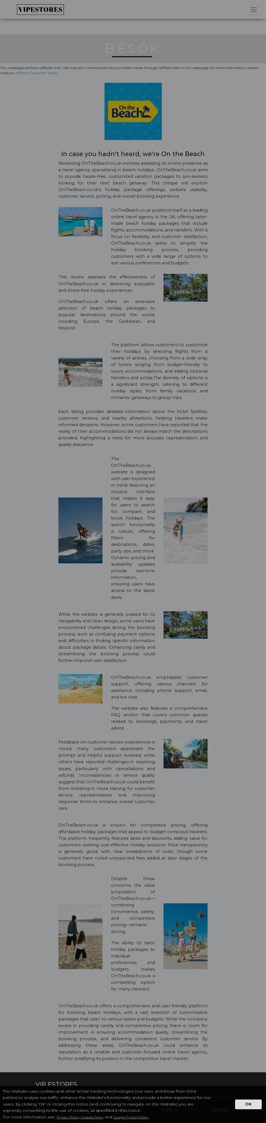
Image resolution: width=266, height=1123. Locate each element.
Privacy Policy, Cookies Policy (80, 1117)
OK (248, 1104)
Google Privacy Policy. (131, 1117)
